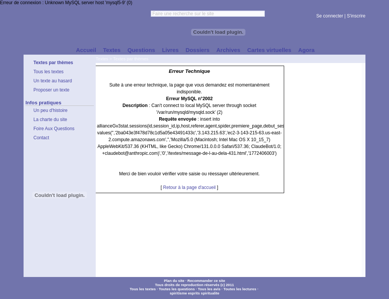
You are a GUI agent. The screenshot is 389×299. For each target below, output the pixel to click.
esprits (194, 293)
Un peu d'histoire (50, 110)
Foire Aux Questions (53, 128)
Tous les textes (143, 289)
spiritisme (178, 293)
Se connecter (329, 16)
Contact (41, 137)
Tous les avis (209, 289)
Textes (102, 59)
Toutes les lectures (239, 289)
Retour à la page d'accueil (189, 187)
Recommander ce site (206, 281)
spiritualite (210, 293)
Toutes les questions (177, 289)
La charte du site (50, 119)
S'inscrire (356, 16)
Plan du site (174, 281)
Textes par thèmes (131, 59)
